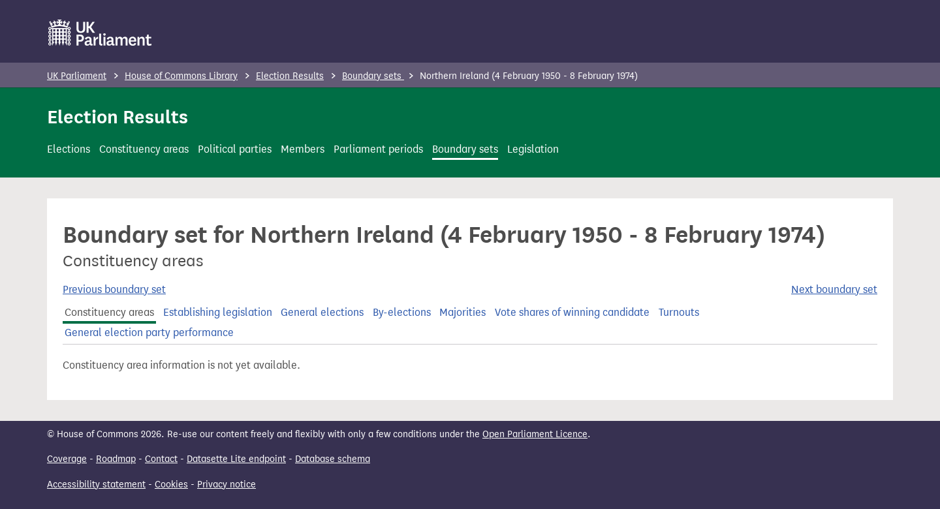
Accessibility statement (96, 484)
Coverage (67, 459)
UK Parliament (76, 76)
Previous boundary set (114, 289)
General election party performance (149, 332)
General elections (322, 312)
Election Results (290, 76)
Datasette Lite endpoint (236, 459)
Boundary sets (373, 76)
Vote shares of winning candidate (572, 312)
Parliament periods (378, 149)
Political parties (235, 149)
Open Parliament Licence (535, 434)
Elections (68, 149)
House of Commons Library (181, 76)
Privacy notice (226, 484)
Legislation (533, 149)
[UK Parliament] (100, 32)
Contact (161, 459)
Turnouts (679, 312)
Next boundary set (834, 289)
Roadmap (116, 459)
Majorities (462, 312)
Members (302, 149)
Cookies (171, 484)
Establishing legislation (217, 312)
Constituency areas (144, 149)
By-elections (402, 312)
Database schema (332, 459)
